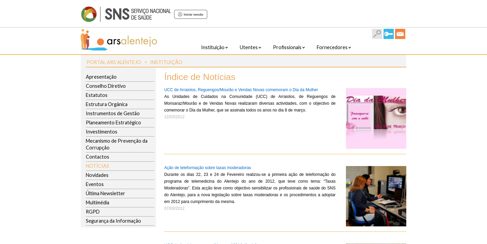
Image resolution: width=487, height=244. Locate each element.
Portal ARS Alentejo (113, 62)
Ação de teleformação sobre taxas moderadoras (207, 167)
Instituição (166, 62)
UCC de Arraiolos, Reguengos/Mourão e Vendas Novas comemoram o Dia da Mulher (241, 89)
